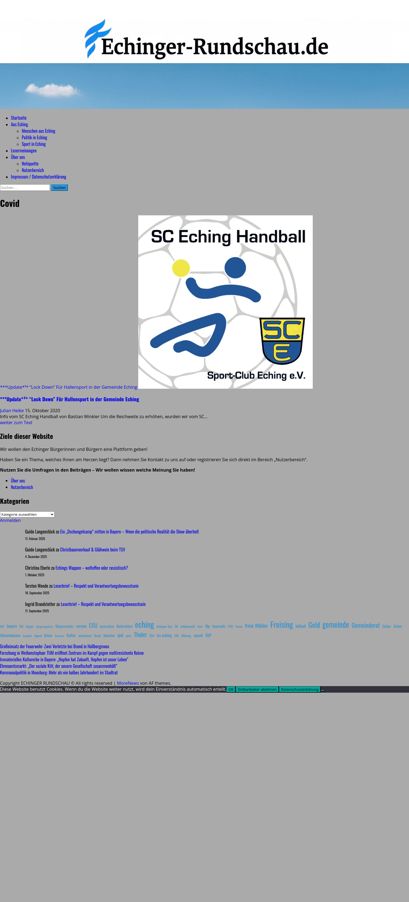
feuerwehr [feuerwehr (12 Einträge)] (219, 626)
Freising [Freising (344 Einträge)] (281, 624)
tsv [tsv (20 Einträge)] (151, 635)
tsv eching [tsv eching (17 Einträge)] (164, 635)
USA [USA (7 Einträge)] (176, 635)
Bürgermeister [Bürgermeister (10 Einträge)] (64, 626)
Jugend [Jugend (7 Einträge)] (38, 635)
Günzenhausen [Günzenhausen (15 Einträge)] (10, 635)
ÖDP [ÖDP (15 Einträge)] (208, 635)
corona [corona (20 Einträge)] (81, 626)
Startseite (18, 117)
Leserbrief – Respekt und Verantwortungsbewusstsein (96, 586)
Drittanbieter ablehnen (257, 689)
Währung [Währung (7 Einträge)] (186, 635)
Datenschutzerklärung (299, 689)
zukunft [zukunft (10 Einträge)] (198, 635)
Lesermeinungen (24, 150)
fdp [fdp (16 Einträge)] (207, 626)
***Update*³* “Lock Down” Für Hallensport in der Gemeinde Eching (68, 387)
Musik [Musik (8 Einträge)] (97, 635)
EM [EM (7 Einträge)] (176, 626)
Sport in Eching (34, 144)
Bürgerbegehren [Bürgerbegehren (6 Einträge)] (44, 626)
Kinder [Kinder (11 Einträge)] (48, 635)
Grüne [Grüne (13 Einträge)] (397, 626)
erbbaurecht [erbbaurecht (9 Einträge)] (188, 626)
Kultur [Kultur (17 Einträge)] (71, 635)
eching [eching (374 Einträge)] (144, 624)
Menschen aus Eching (38, 131)
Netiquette (30, 163)
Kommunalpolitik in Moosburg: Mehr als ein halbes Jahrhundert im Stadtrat (59, 672)
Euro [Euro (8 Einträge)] (200, 626)
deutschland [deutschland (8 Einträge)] (107, 626)
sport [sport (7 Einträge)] (128, 635)
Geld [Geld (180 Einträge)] (314, 624)
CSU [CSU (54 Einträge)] (93, 625)
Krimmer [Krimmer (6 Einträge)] (59, 635)
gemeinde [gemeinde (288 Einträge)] (335, 624)
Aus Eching (19, 124)
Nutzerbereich (33, 170)
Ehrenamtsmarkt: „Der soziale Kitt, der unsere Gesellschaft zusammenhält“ (58, 666)
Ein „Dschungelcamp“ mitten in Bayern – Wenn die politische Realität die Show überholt (129, 531)
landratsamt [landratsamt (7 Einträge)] (85, 635)
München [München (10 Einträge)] (109, 635)
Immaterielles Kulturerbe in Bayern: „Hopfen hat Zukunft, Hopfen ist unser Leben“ (64, 659)
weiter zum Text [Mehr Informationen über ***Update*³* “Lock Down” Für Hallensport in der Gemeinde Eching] (16, 423)
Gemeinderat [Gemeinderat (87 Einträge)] (366, 624)
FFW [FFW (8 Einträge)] (230, 626)
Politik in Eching (34, 137)
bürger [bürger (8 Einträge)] (30, 626)
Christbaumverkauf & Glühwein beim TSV (92, 549)
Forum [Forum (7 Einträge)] (239, 626)
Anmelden (10, 520)
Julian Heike (12, 411)
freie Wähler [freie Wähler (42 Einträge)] (256, 625)
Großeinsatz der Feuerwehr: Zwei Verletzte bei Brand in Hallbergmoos (54, 646)
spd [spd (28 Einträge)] (120, 634)
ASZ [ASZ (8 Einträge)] (2, 626)
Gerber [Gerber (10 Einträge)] (387, 626)
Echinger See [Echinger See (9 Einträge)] (164, 626)
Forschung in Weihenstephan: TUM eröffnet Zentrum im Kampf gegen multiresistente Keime (72, 653)
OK (231, 689)
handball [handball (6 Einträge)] (27, 635)
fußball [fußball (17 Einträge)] (300, 626)
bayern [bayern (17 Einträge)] (12, 626)
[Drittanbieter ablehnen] (323, 691)
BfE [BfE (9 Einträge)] (21, 626)
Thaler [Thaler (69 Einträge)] (140, 634)
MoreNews (128, 683)
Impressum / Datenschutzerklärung (38, 176)
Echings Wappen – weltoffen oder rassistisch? (92, 568)
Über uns (18, 157)
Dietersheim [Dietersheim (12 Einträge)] (124, 626)
